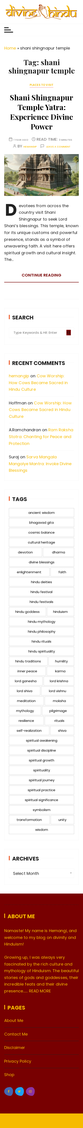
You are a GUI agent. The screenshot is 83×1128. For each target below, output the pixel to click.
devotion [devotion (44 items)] (25, 552)
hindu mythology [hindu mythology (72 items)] (41, 621)
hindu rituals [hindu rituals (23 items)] (41, 641)
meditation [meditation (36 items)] (26, 701)
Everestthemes (55, 1121)
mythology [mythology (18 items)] (25, 710)
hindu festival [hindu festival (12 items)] (41, 592)
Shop (9, 1074)
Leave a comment (58, 147)
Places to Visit (41, 85)
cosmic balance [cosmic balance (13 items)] (41, 532)
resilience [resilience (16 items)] (26, 720)
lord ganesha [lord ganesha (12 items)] (26, 681)
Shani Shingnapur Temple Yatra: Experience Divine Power (41, 112)
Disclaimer (14, 1047)
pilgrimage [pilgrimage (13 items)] (58, 710)
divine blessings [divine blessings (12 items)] (41, 562)
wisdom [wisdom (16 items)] (41, 829)
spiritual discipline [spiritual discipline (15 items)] (41, 750)
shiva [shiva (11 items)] (62, 730)
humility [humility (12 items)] (61, 661)
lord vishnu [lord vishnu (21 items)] (57, 691)
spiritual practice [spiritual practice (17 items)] (41, 790)
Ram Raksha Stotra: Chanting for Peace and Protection (41, 436)
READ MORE (40, 991)
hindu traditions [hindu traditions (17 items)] (28, 661)
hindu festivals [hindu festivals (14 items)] (41, 601)
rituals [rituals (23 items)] (59, 720)
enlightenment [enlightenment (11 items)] (29, 572)
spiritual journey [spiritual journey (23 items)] (41, 780)
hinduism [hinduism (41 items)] (60, 611)
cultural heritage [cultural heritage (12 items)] (41, 542)
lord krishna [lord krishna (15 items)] (59, 681)
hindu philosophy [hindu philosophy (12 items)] (41, 631)
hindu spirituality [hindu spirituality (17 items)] (41, 651)
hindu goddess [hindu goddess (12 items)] (27, 611)
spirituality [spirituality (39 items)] (41, 770)
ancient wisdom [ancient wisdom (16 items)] (41, 512)
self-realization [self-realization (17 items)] (29, 730)
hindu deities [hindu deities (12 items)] (41, 582)
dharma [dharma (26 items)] (58, 552)
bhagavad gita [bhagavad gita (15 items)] (41, 522)
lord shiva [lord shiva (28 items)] (24, 691)
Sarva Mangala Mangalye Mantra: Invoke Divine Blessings (40, 463)
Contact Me (16, 1034)
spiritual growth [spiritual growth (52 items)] (41, 760)
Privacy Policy (17, 1061)
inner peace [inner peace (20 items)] (27, 671)
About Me (13, 1020)
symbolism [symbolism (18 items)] (41, 809)
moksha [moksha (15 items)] (59, 701)
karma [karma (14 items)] (60, 671)
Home (10, 48)
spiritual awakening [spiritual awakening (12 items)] (41, 740)
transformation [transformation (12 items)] (29, 819)
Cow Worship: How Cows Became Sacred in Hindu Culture (38, 382)
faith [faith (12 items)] (62, 572)
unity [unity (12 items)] (62, 819)
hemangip (30, 147)
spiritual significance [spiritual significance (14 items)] (41, 800)
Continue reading (41, 275)
